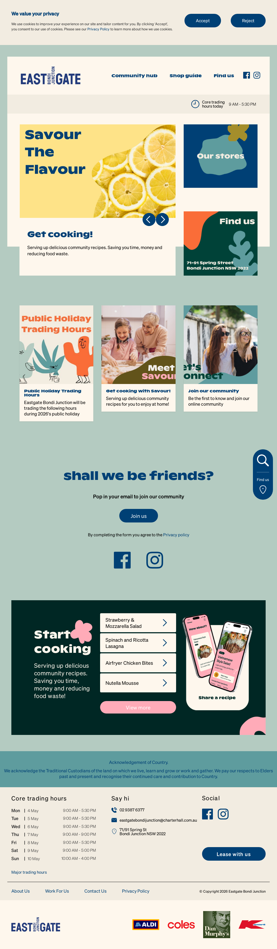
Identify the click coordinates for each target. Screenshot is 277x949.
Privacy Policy (98, 29)
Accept (203, 20)
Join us (139, 515)
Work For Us (57, 891)
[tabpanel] (98, 200)
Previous (149, 219)
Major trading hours (29, 872)
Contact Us (95, 891)
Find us (224, 76)
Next (162, 219)
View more (138, 707)
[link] (50, 75)
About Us (20, 891)
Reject (248, 20)
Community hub (134, 76)
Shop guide (186, 76)
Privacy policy (176, 534)
